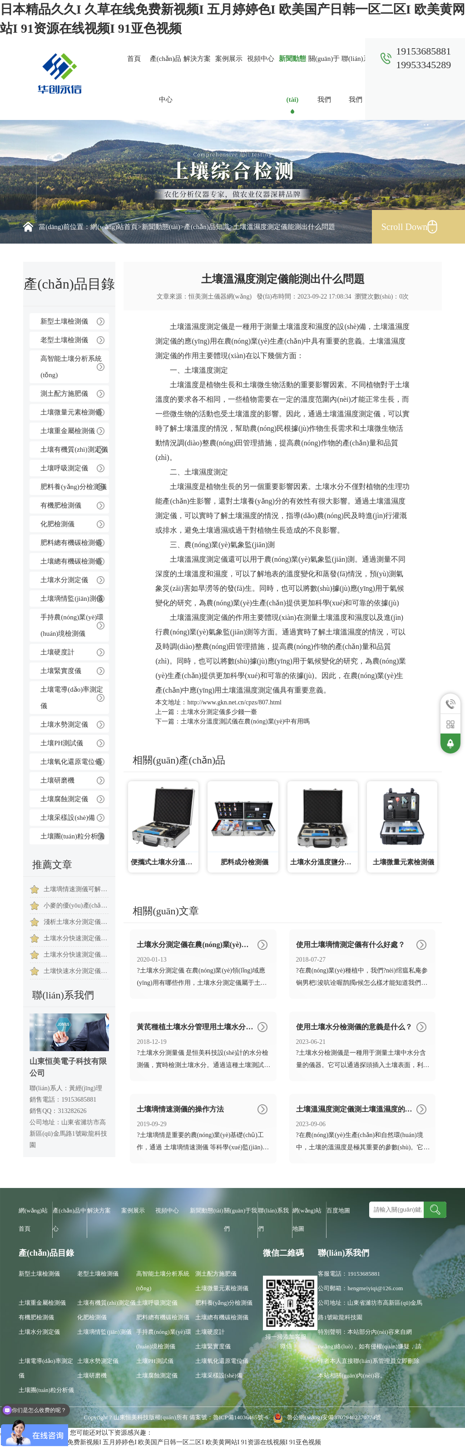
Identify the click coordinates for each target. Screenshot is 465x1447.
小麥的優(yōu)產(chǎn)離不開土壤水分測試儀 (76, 905)
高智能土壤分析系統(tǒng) (71, 367)
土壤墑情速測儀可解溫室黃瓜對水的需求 (76, 889)
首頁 (134, 58)
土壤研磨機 (57, 780)
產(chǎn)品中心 (166, 79)
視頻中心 (260, 58)
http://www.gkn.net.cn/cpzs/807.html (234, 702)
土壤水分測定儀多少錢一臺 (219, 712)
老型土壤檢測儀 (64, 340)
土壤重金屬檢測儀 (67, 430)
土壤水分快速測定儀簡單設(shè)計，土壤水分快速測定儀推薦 (76, 938)
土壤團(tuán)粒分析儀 (72, 836)
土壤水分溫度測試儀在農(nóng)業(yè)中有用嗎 (245, 721)
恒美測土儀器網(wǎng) (220, 296)
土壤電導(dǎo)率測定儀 (71, 697)
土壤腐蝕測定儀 (64, 799)
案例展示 (228, 58)
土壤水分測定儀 (64, 580)
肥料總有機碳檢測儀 (71, 542)
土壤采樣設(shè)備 (67, 817)
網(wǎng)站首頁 (114, 226)
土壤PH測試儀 (61, 743)
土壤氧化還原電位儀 (71, 761)
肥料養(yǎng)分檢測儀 (73, 486)
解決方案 (197, 58)
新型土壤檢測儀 (64, 321)
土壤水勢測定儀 (64, 724)
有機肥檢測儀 (60, 505)
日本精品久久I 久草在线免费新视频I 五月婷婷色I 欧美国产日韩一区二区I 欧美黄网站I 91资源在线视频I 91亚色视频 (160, 1442)
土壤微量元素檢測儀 (71, 412)
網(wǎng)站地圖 (307, 1219)
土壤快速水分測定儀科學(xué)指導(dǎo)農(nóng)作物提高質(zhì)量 (76, 971)
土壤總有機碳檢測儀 (71, 561)
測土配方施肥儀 (64, 393)
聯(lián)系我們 (355, 79)
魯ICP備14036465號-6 (241, 1417)
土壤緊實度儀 (60, 670)
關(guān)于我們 (324, 79)
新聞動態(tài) (292, 79)
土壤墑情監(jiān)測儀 (71, 598)
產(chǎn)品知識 (206, 226)
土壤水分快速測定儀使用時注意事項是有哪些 (76, 954)
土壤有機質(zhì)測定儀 (74, 449)
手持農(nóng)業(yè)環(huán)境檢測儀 (72, 625)
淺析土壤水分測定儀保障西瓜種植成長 (76, 921)
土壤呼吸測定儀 (64, 468)
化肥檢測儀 (57, 524)
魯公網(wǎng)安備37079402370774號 (325, 1417)
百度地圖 (338, 1210)
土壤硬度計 (57, 652)
